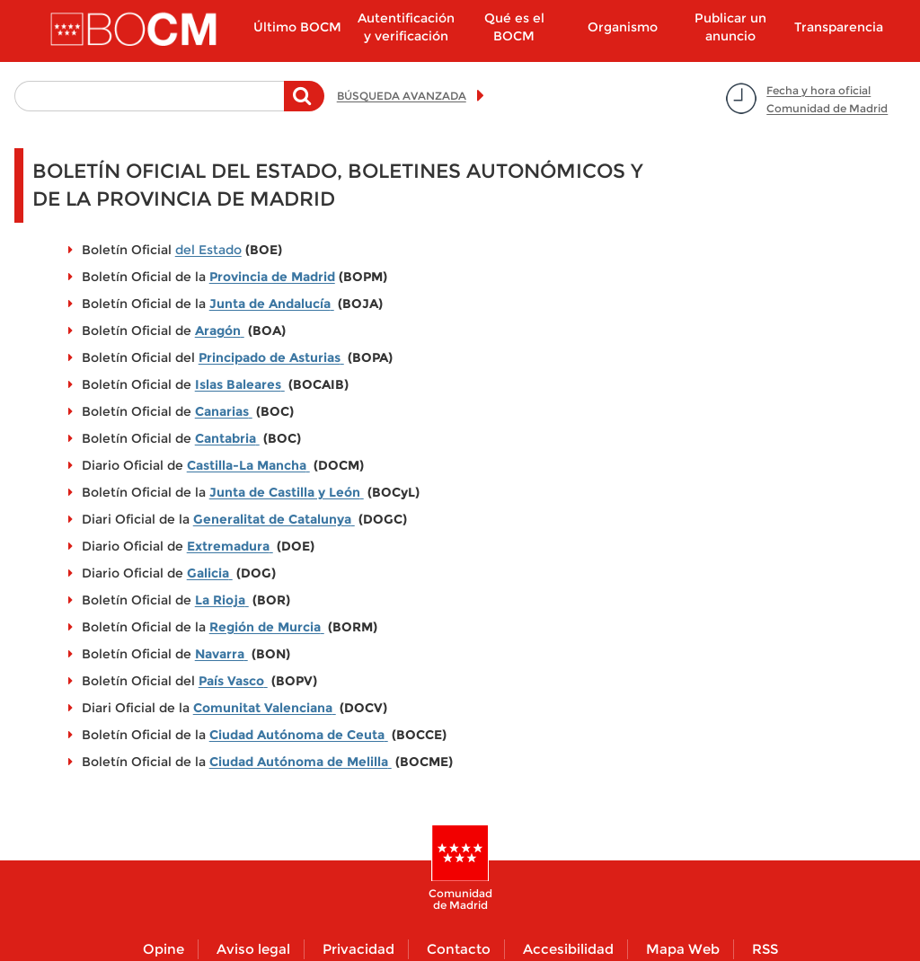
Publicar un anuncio (730, 27)
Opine (163, 948)
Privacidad (358, 948)
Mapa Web (683, 948)
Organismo (623, 27)
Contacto (459, 948)
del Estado (208, 250)
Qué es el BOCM (514, 27)
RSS (765, 948)
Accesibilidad (568, 948)
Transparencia (838, 27)
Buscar (304, 105)
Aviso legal (253, 948)
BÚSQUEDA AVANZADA (401, 95)
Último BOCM (297, 27)
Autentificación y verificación (406, 27)
